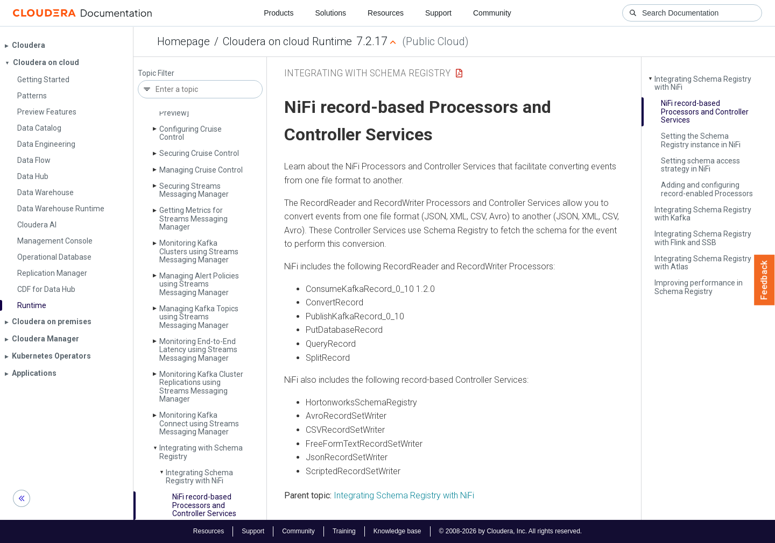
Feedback (764, 280)
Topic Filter (156, 73)
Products (278, 13)
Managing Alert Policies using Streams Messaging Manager (199, 284)
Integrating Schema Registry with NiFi (404, 495)
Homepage (183, 41)
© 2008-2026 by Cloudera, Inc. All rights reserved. (510, 531)
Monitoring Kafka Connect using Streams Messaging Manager (199, 423)
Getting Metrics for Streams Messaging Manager (193, 218)
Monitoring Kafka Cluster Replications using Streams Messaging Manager (201, 386)
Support (438, 13)
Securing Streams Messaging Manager (194, 190)
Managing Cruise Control (201, 170)
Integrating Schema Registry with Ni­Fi (199, 476)
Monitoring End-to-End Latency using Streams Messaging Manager (198, 349)
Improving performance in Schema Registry (698, 286)
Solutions (330, 13)
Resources (386, 13)
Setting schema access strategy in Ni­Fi (700, 164)
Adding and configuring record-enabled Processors (707, 189)
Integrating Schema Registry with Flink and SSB (702, 238)
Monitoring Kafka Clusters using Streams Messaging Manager (198, 251)
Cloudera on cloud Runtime (287, 41)
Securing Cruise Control (199, 153)
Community (492, 13)
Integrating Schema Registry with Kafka (702, 213)
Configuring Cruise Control (190, 133)
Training (344, 531)
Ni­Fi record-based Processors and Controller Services (204, 505)
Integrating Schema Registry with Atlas (702, 262)
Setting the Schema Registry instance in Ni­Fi (701, 140)
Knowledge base (397, 531)
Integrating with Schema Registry (201, 452)
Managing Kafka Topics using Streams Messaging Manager (198, 317)
